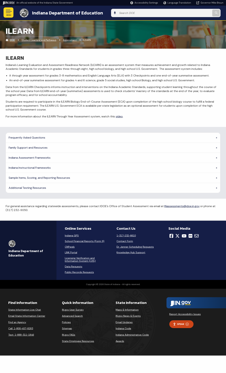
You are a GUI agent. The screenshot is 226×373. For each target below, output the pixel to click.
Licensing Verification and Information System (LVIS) (80, 259)
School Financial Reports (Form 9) (84, 240)
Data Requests (73, 265)
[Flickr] (190, 235)
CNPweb (70, 246)
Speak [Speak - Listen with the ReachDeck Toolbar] (181, 323)
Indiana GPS (72, 234)
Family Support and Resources (28, 147)
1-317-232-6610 (126, 234)
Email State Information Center (26, 315)
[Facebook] (171, 235)
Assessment (70, 39)
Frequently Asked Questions (27, 137)
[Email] (196, 235)
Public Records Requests (79, 271)
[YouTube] (184, 235)
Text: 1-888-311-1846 (21, 334)
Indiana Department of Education (64, 12)
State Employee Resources (78, 340)
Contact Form (125, 240)
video (119, 116)
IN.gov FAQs (68, 334)
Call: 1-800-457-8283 (20, 327)
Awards (120, 340)
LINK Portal (71, 251)
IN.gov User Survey (73, 309)
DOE (12, 39)
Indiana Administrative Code (132, 334)
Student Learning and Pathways (39, 39)
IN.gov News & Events (128, 315)
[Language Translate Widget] (177, 3)
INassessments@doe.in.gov (182, 205)
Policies (66, 321)
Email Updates (124, 321)
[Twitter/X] (177, 235)
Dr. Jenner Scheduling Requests (135, 246)
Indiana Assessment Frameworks (29, 157)
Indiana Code (123, 327)
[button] (144, 2)
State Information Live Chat (24, 309)
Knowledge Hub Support (131, 251)
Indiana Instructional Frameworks (30, 167)
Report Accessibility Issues (185, 313)
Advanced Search (72, 315)
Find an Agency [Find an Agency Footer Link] (17, 321)
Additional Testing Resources (27, 187)
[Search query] (198, 12)
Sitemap (67, 327)
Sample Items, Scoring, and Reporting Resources (39, 177)
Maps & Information (127, 309)
